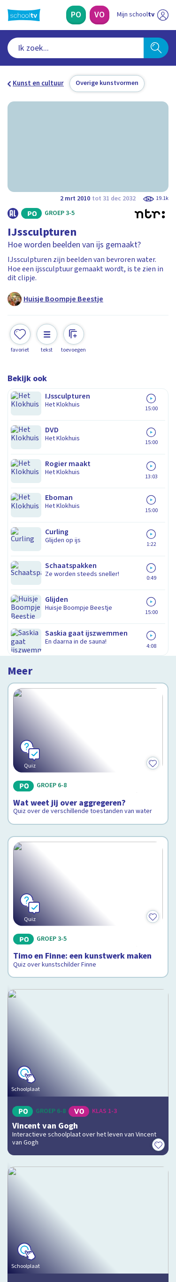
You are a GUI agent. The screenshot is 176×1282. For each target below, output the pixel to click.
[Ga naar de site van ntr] (133, 1238)
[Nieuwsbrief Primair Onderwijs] (88, 1126)
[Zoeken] (156, 48)
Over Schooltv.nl (39, 1044)
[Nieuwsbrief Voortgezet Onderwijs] (88, 1152)
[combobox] (76, 48)
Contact (23, 1019)
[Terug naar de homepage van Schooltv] (24, 15)
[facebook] (12, 1218)
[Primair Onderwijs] (76, 15)
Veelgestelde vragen (45, 1031)
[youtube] (74, 1218)
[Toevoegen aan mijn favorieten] (20, 337)
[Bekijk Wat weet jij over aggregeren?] (88, 462)
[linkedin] (53, 1218)
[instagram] (33, 1218)
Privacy (22, 1056)
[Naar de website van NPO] (162, 15)
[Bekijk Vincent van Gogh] (88, 725)
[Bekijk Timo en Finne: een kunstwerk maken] (88, 602)
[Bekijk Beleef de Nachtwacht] (88, 833)
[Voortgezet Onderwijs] (99, 15)
